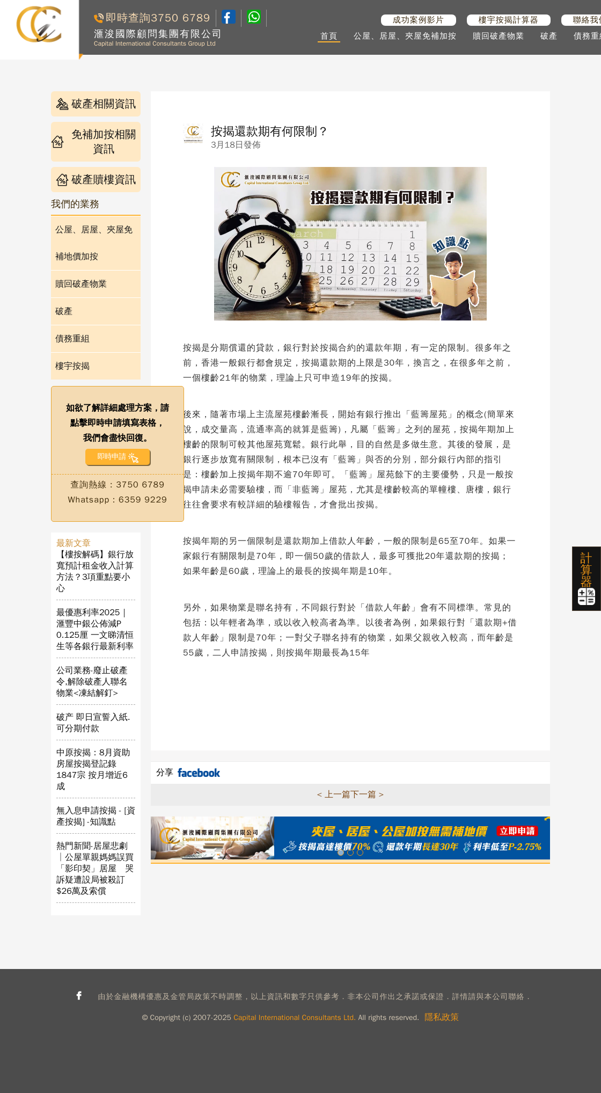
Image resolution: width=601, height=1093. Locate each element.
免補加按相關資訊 (93, 142)
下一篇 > (367, 794)
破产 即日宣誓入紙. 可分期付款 (93, 723)
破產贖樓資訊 (96, 179)
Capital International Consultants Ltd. (294, 1017)
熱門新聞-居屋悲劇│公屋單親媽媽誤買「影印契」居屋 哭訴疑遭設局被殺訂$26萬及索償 (95, 869)
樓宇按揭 (72, 366)
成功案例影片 (418, 20)
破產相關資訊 (96, 104)
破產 (549, 36)
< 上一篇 (333, 794)
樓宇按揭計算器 (509, 20)
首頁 (329, 36)
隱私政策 (441, 1017)
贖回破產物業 (498, 36)
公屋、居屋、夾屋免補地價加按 (94, 243)
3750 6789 (180, 18)
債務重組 (72, 338)
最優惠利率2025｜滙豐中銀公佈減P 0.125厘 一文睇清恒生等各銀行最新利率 (95, 629)
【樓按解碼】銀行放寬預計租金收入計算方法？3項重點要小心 (95, 571)
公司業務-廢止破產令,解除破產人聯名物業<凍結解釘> (92, 681)
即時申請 (111, 456)
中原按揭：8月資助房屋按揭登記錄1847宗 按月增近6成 (93, 769)
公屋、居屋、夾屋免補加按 (405, 36)
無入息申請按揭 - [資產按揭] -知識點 (95, 816)
